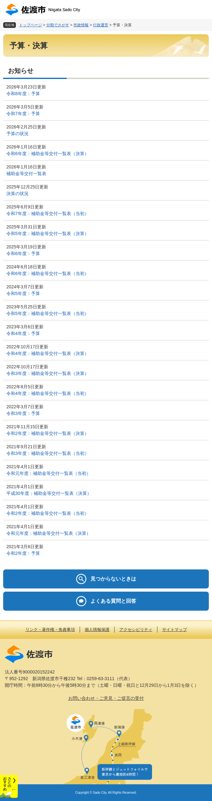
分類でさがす (57, 25)
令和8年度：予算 (23, 93)
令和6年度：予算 (23, 253)
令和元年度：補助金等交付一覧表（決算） (48, 533)
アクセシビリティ (135, 629)
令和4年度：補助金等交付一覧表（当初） (47, 393)
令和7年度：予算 (23, 113)
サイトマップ (174, 629)
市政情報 (81, 25)
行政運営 (100, 25)
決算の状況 (17, 193)
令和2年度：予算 (23, 553)
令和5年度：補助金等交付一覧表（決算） (47, 233)
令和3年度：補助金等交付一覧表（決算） (47, 373)
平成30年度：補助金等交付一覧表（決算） (48, 493)
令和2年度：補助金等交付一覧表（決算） (47, 433)
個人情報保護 (97, 629)
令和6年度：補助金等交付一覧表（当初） (47, 273)
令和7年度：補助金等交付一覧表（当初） (47, 213)
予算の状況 (17, 133)
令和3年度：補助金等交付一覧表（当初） (47, 453)
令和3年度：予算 (23, 413)
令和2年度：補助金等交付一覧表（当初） (47, 513)
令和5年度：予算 (23, 293)
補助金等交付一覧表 (26, 173)
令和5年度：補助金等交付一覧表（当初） (47, 313)
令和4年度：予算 (23, 333)
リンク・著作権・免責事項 (50, 629)
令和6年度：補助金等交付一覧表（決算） (47, 153)
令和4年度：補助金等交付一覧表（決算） (47, 353)
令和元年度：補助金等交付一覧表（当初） (48, 473)
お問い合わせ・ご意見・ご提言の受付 (106, 698)
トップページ (30, 25)
